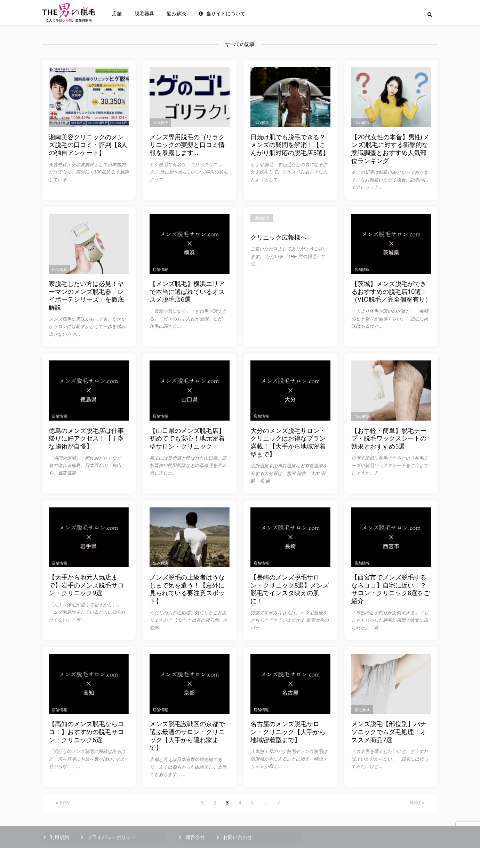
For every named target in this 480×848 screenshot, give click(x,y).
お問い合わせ (237, 837)
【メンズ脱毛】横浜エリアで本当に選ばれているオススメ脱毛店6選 (187, 291)
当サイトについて (222, 13)
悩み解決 (176, 13)
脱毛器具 (144, 13)
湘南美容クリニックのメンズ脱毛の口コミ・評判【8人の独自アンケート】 (88, 145)
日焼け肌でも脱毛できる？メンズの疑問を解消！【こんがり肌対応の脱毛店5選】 (289, 145)
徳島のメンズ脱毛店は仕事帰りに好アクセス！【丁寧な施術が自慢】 (86, 438)
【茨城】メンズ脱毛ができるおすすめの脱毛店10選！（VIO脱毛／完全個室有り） (391, 291)
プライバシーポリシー (111, 837)
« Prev (62, 802)
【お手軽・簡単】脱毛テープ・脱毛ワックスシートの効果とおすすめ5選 (388, 438)
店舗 (117, 13)
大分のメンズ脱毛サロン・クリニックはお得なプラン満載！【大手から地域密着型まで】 (288, 442)
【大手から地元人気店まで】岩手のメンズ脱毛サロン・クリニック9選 (86, 585)
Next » (417, 802)
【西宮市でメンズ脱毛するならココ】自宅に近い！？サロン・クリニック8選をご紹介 (390, 589)
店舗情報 (160, 269)
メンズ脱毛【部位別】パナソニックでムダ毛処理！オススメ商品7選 (388, 732)
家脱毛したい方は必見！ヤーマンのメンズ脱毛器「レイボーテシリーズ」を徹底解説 (86, 295)
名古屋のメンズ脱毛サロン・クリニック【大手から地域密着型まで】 (288, 732)
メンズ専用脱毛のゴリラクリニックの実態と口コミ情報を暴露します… (187, 145)
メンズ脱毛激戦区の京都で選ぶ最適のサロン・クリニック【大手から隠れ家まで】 (187, 736)
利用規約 (59, 837)
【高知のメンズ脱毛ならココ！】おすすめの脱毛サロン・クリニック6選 (86, 732)
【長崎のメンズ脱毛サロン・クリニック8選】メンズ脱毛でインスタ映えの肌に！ (289, 589)
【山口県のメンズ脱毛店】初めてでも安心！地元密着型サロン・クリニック (187, 438)
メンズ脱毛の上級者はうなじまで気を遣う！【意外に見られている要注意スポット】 (187, 589)
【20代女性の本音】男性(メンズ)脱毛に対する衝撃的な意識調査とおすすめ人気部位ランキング (390, 149)
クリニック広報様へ (278, 237)
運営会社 (195, 837)
